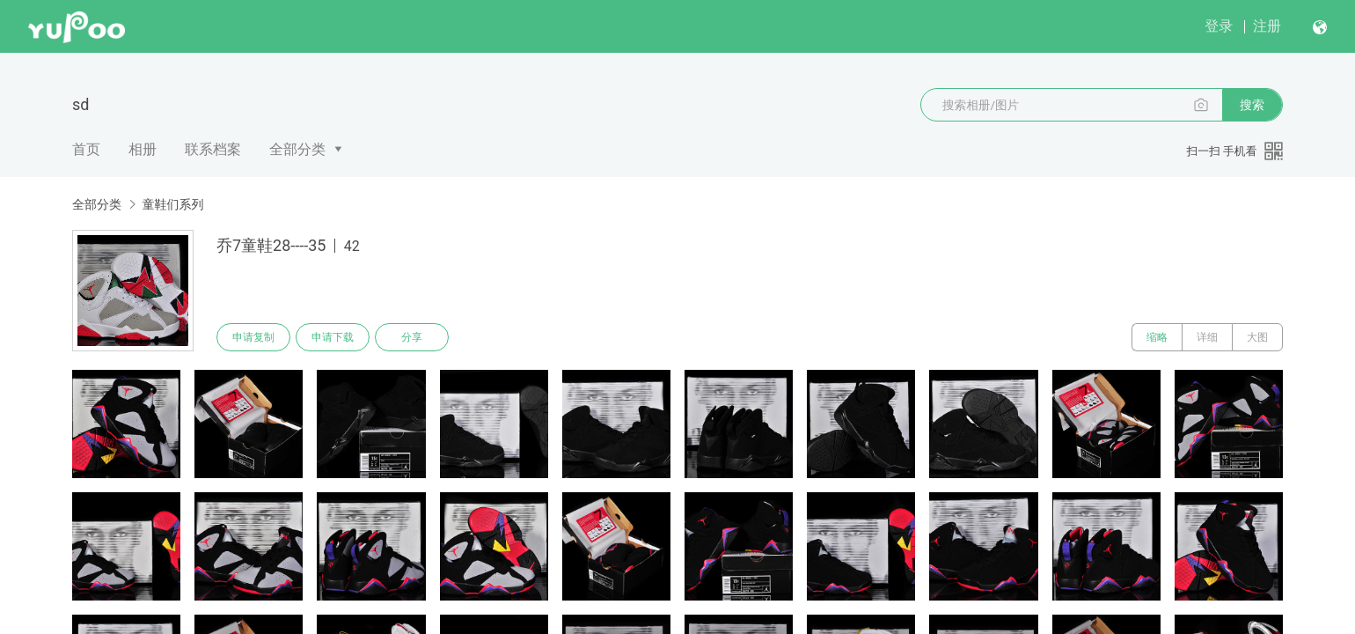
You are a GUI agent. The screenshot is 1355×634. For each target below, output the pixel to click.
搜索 (1252, 105)
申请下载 (332, 337)
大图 (1257, 337)
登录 (1219, 26)
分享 (411, 337)
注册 (1267, 26)
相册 (142, 149)
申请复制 (253, 337)
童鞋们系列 (172, 204)
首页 (86, 149)
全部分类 (297, 149)
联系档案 (213, 149)
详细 (1207, 337)
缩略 (1157, 337)
